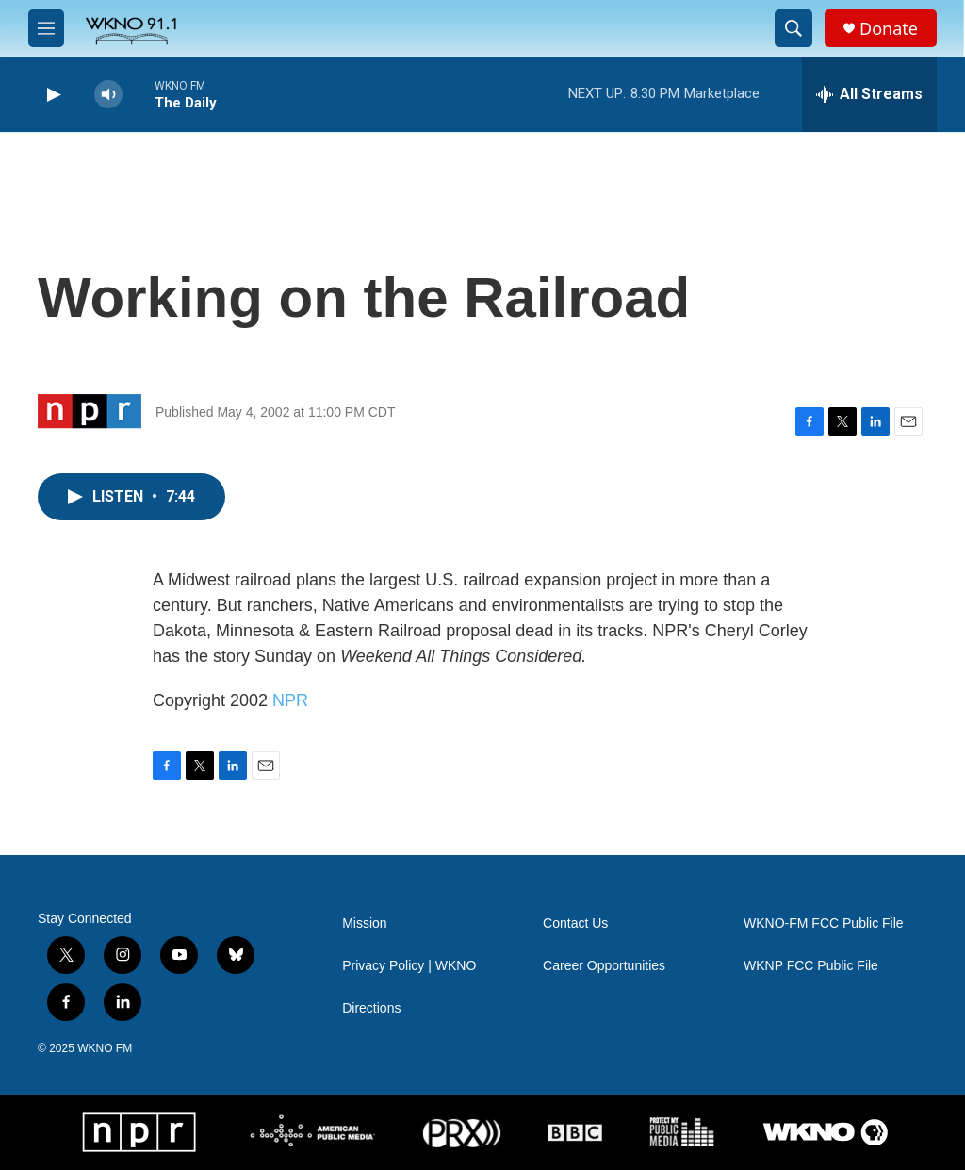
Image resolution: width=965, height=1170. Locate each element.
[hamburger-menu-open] (46, 28)
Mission (364, 923)
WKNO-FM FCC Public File (824, 923)
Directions (371, 1008)
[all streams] (869, 94)
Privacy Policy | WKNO (409, 966)
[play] (52, 95)
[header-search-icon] (793, 28)
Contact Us (575, 923)
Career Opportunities (604, 966)
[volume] (108, 95)
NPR (290, 700)
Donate (888, 29)
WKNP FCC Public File (811, 966)
